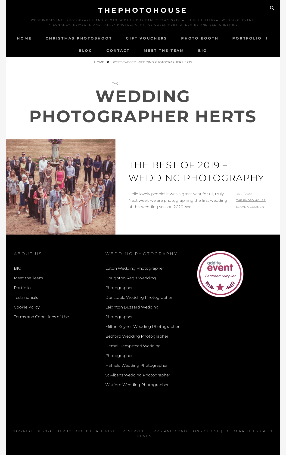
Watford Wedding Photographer (137, 384)
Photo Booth (199, 38)
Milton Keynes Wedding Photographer (142, 326)
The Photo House (251, 200)
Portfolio (247, 38)
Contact (118, 50)
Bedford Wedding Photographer (136, 336)
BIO (202, 50)
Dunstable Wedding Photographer (138, 297)
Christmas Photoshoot (79, 38)
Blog (86, 50)
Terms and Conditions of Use (41, 317)
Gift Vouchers (146, 38)
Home (24, 38)
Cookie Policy (27, 307)
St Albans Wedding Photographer (137, 375)
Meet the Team (164, 50)
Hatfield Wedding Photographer (136, 365)
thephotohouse (143, 10)
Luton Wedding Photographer (134, 268)
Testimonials (26, 297)
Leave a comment (251, 206)
